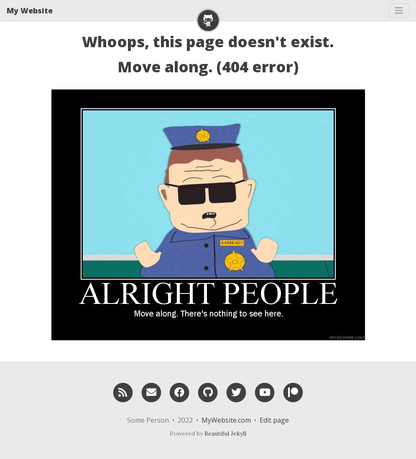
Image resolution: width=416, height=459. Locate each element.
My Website (30, 10)
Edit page (274, 420)
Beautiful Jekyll (225, 433)
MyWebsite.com (226, 420)
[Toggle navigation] (398, 10)
